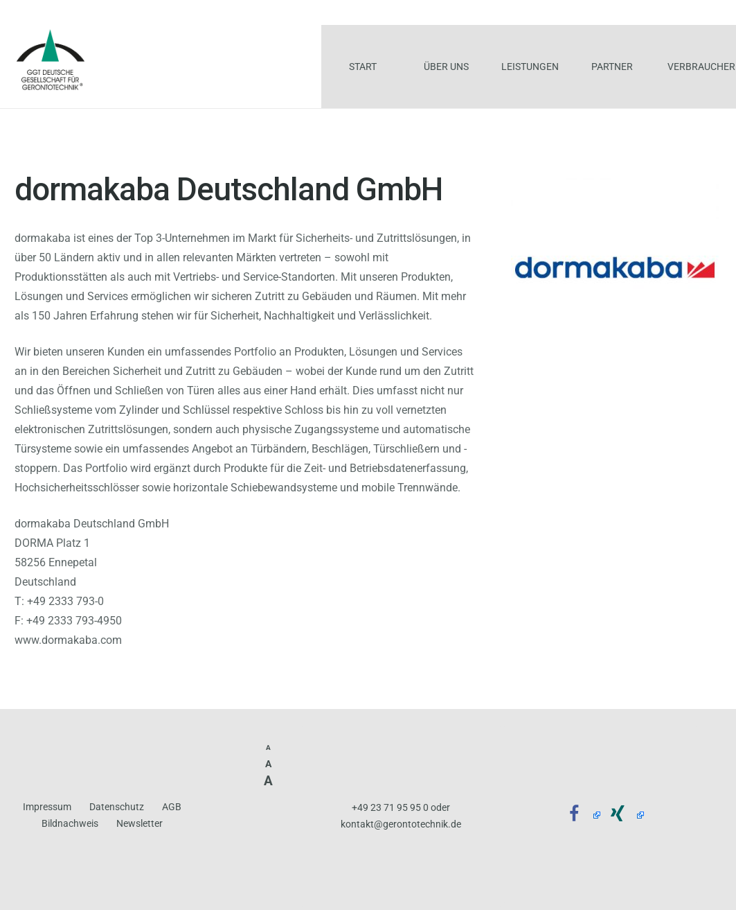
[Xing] (622, 815)
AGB (171, 807)
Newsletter (139, 824)
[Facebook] (579, 815)
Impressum (47, 807)
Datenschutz (116, 807)
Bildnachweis (70, 824)
